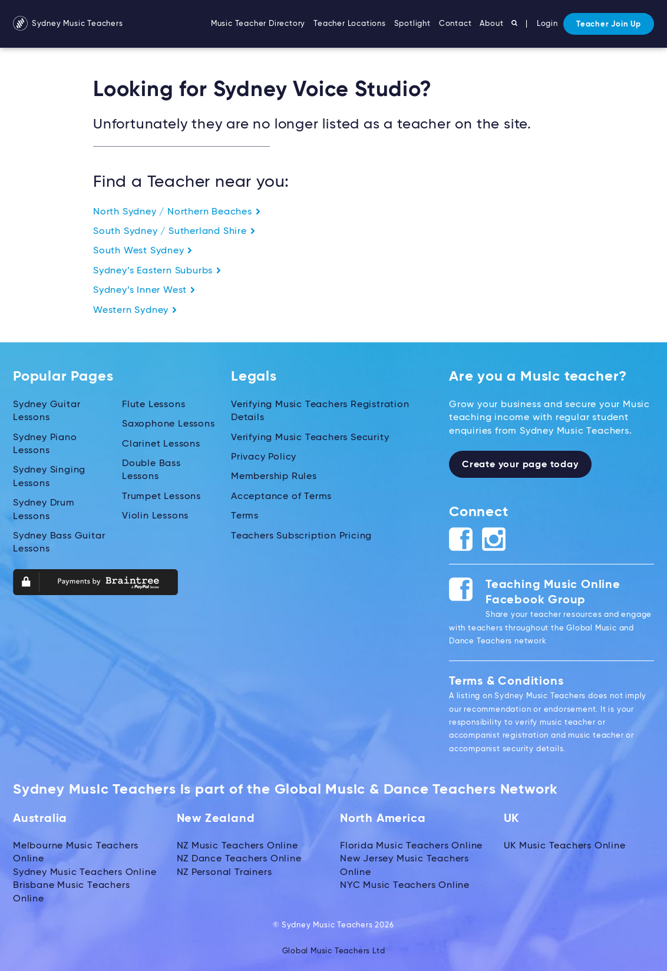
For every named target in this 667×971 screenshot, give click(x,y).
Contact (455, 24)
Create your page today (520, 465)
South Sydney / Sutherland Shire (174, 231)
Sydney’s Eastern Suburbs (157, 271)
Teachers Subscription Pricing (301, 535)
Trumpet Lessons (161, 496)
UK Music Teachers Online (565, 846)
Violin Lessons (155, 516)
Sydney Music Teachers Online (84, 872)
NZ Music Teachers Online (237, 846)
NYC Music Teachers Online (405, 885)
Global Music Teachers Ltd (333, 951)
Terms (245, 516)
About (491, 24)
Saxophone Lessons (168, 424)
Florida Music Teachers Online (411, 846)
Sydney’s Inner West (144, 290)
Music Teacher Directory (258, 24)
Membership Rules (274, 476)
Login (547, 24)
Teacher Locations (349, 24)
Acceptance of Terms (281, 496)
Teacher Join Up (608, 24)
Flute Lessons (153, 404)
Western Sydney (135, 310)
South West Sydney (143, 251)
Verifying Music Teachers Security (310, 437)
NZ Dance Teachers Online (239, 859)
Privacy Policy (263, 457)
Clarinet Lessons (161, 444)
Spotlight (412, 24)
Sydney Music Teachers (68, 24)
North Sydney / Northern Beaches (177, 212)
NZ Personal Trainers (224, 872)
